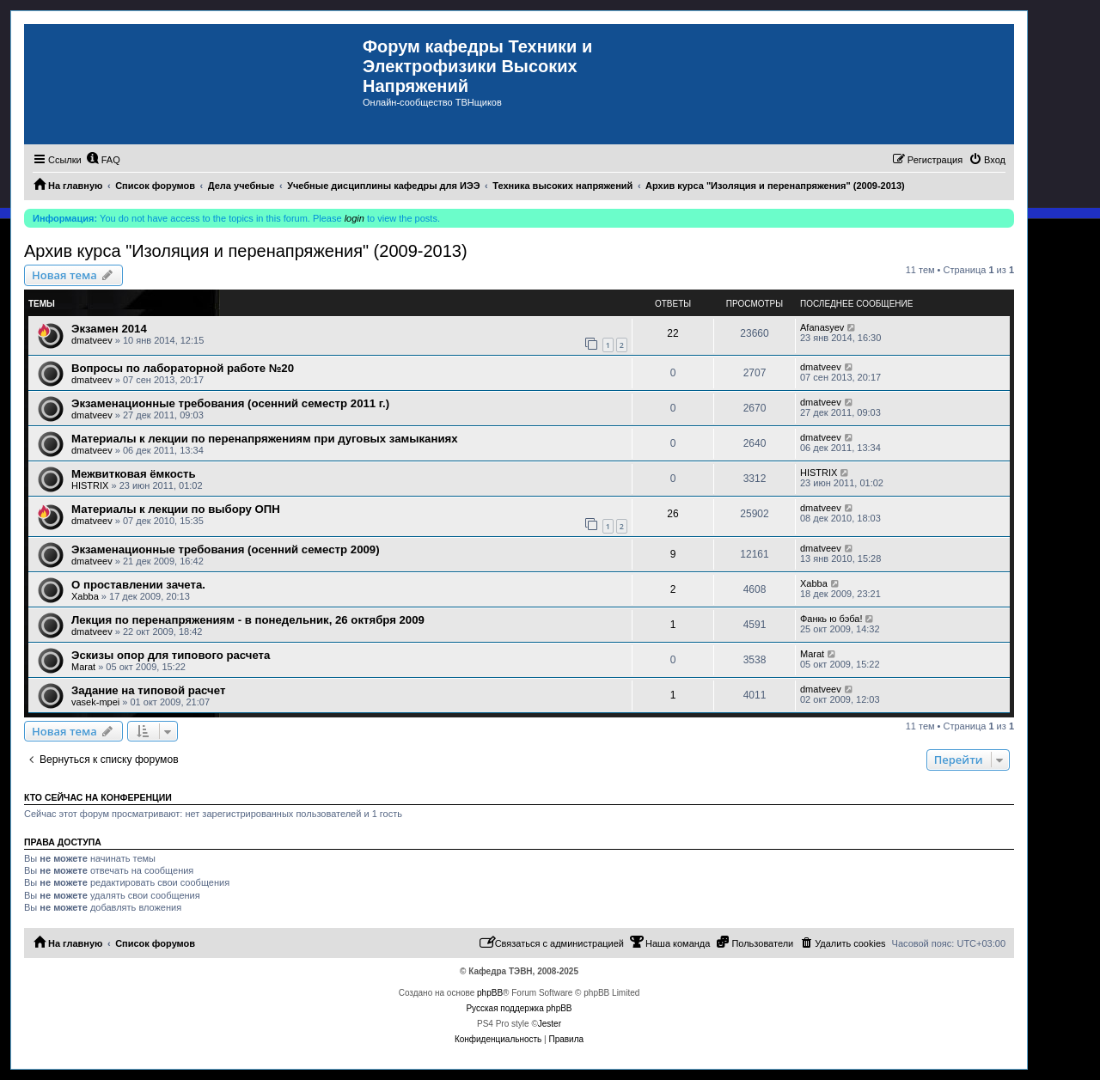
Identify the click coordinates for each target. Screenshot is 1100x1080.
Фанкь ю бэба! (831, 618)
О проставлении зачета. (138, 584)
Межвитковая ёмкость (133, 473)
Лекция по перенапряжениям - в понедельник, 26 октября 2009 (248, 619)
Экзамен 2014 (109, 328)
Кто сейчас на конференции (98, 797)
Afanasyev (822, 327)
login (354, 218)
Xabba (85, 596)
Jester (549, 1023)
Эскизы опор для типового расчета (170, 655)
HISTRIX (89, 485)
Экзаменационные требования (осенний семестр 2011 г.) (230, 403)
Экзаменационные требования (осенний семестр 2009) (225, 549)
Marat (83, 667)
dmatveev (92, 340)
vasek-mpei (95, 702)
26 (672, 514)
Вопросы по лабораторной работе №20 (182, 368)
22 (672, 333)
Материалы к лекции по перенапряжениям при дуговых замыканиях (264, 438)
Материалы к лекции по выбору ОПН (175, 509)
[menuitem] (103, 159)
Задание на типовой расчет (148, 690)
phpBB (490, 993)
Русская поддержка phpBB (518, 1008)
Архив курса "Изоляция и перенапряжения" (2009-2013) (246, 250)
